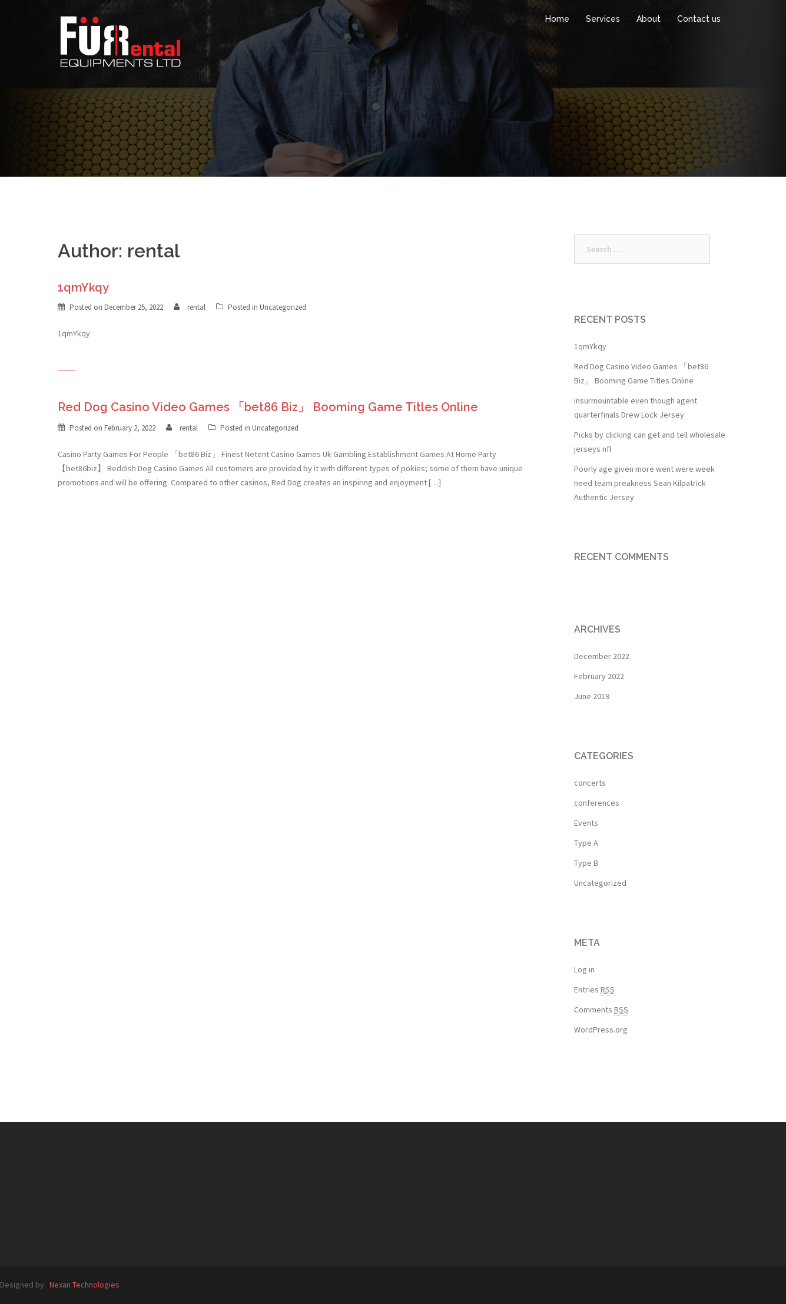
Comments (601, 1009)
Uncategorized (283, 307)
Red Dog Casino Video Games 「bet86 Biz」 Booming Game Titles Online (268, 407)
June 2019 (591, 696)
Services (603, 19)
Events (586, 823)
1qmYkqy (83, 287)
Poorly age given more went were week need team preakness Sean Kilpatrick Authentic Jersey (644, 483)
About (648, 19)
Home (557, 19)
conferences (596, 802)
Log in (584, 969)
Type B (586, 863)
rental (196, 307)
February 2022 (599, 676)
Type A (586, 843)
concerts (590, 782)
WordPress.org (601, 1029)
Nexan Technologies (84, 1284)
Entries (594, 989)
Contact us (699, 19)
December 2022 (601, 656)
